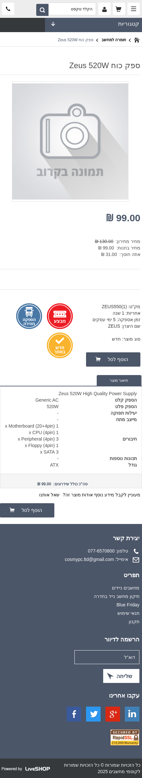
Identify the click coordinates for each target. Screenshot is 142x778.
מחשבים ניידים (125, 587)
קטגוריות (93, 24)
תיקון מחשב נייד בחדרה (116, 596)
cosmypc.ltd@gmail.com (89, 559)
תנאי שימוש (128, 613)
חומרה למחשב (114, 40)
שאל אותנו (49, 494)
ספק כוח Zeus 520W (75, 40)
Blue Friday (127, 604)
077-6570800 (101, 550)
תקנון (134, 621)
